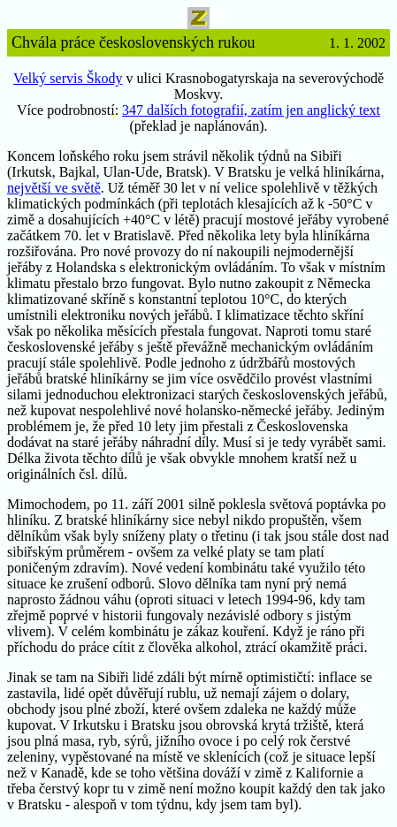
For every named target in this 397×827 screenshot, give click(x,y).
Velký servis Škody (68, 78)
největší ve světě (54, 187)
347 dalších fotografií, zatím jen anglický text (251, 110)
